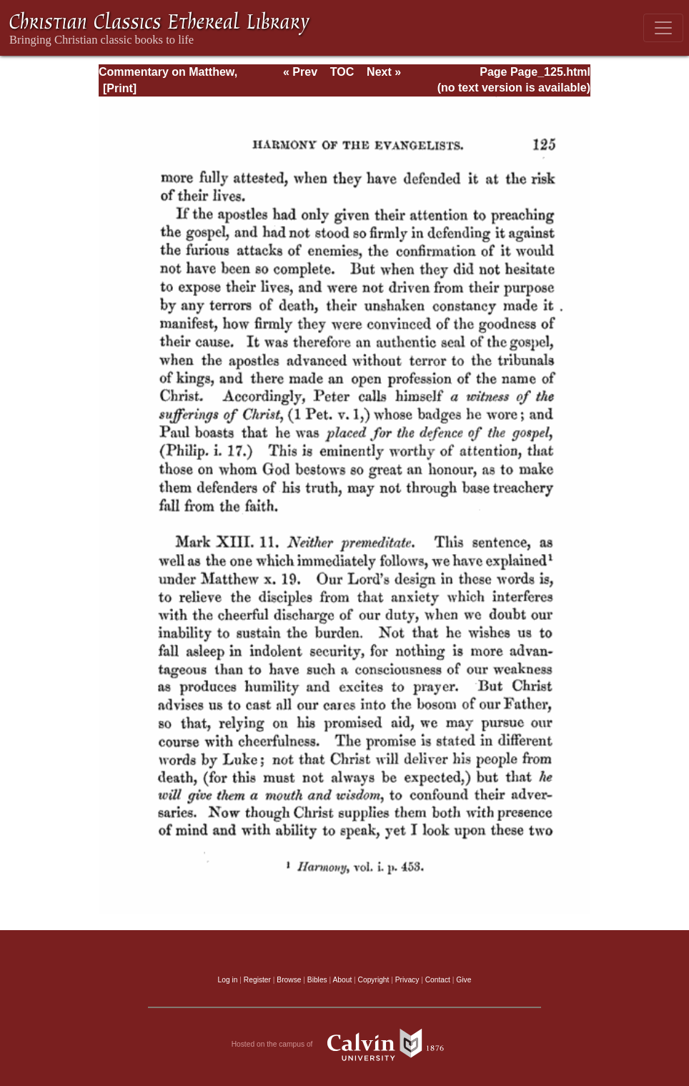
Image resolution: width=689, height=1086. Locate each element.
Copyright (374, 980)
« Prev (300, 72)
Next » (384, 72)
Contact (437, 980)
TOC (342, 72)
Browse (289, 980)
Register (257, 980)
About (342, 980)
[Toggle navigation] (663, 28)
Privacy (407, 980)
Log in (228, 980)
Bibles (317, 980)
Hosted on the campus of (345, 1045)
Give (463, 980)
